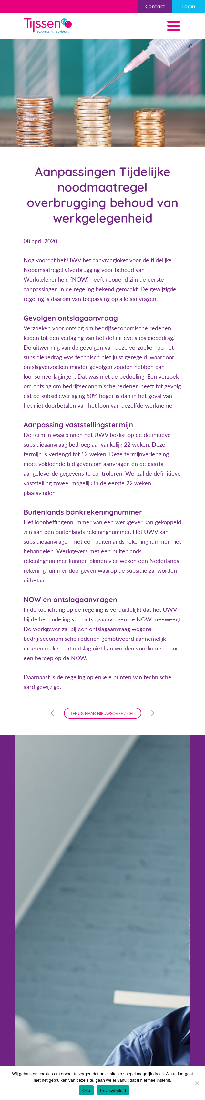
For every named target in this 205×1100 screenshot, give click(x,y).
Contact (155, 6)
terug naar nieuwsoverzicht (102, 713)
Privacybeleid (113, 1090)
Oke (86, 1090)
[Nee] (197, 1083)
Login (188, 6)
